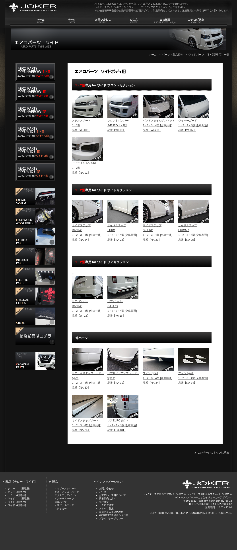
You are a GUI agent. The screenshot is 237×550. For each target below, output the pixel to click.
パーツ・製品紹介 (172, 54)
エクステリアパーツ (65, 495)
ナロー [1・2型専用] (18, 488)
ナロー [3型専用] (17, 491)
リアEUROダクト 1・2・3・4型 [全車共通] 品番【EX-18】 (122, 425)
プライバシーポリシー (111, 518)
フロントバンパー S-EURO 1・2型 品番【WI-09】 (118, 125)
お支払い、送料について (112, 495)
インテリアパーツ (64, 498)
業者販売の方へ (107, 498)
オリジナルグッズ (64, 505)
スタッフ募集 (106, 508)
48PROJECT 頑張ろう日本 (113, 515)
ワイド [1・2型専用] (18, 498)
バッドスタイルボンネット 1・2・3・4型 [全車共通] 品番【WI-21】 (159, 125)
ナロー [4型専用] (17, 495)
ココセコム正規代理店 (111, 511)
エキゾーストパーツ (65, 488)
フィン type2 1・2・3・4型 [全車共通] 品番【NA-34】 (193, 378)
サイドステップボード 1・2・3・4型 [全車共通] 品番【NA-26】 (86, 425)
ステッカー (60, 508)
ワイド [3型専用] (17, 501)
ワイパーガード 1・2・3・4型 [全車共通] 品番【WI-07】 (193, 125)
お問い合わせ (106, 488)
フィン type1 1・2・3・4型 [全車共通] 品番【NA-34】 (157, 378)
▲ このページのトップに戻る (211, 452)
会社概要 (104, 501)
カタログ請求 (106, 505)
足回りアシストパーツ (66, 491)
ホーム (153, 54)
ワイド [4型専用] (17, 505)
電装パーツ (60, 501)
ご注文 (102, 491)
